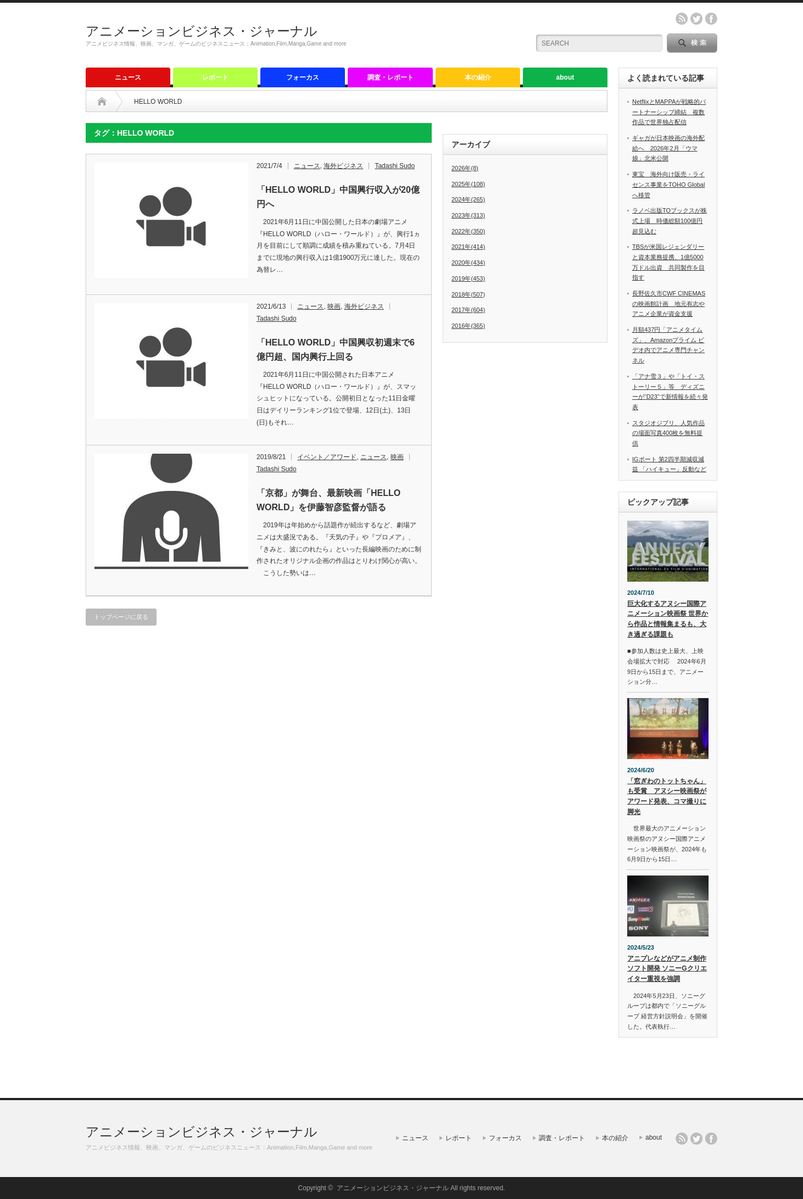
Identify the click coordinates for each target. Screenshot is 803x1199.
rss (682, 19)
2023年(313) (468, 215)
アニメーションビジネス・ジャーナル (201, 31)
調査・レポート (390, 77)
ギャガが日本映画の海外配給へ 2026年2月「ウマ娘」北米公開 (668, 148)
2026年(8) (464, 168)
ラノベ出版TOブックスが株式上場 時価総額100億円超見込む (669, 220)
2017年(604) (468, 309)
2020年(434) (468, 262)
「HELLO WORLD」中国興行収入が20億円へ (338, 197)
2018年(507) (468, 294)
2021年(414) (468, 246)
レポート (215, 77)
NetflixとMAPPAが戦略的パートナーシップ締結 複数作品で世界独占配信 (669, 111)
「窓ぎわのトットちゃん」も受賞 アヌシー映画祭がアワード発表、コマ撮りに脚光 (666, 796)
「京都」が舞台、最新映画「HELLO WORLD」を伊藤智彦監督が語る (328, 500)
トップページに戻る (121, 617)
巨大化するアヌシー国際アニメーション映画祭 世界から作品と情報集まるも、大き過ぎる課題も (667, 619)
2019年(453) (468, 278)
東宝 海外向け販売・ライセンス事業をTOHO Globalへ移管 (668, 184)
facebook (711, 19)
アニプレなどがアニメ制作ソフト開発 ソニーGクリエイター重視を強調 (667, 969)
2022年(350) (468, 231)
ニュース (128, 77)
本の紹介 (478, 77)
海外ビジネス (343, 166)
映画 (334, 306)
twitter (696, 19)
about (565, 77)
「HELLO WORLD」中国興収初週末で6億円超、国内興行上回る (335, 349)
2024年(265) (468, 199)
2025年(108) (468, 184)
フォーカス (302, 77)
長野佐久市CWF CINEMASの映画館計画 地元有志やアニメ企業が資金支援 (668, 303)
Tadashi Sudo (395, 166)
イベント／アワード (326, 457)
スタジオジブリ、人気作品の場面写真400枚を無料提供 (668, 433)
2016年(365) (468, 325)
